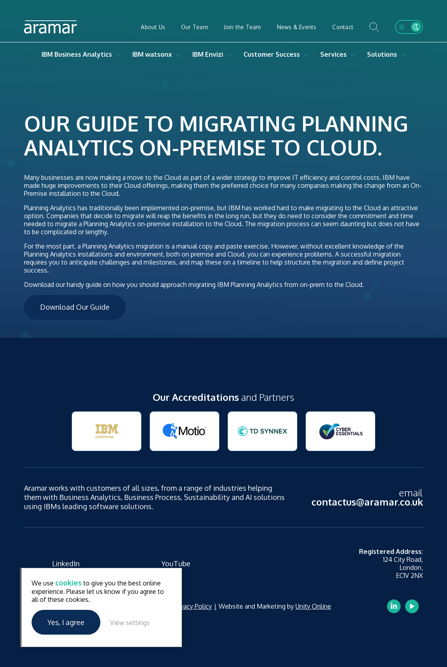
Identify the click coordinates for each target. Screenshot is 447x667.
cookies (68, 582)
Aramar (50, 27)
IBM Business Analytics (77, 54)
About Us (153, 27)
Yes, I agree (66, 622)
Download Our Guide (75, 307)
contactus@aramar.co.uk (367, 502)
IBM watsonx (152, 54)
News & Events (297, 27)
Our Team (194, 27)
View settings (130, 623)
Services (333, 54)
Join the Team (242, 27)
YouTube (176, 563)
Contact (342, 27)
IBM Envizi (207, 54)
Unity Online (313, 606)
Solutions (382, 54)
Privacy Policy (192, 606)
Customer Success (271, 54)
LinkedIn (66, 563)
